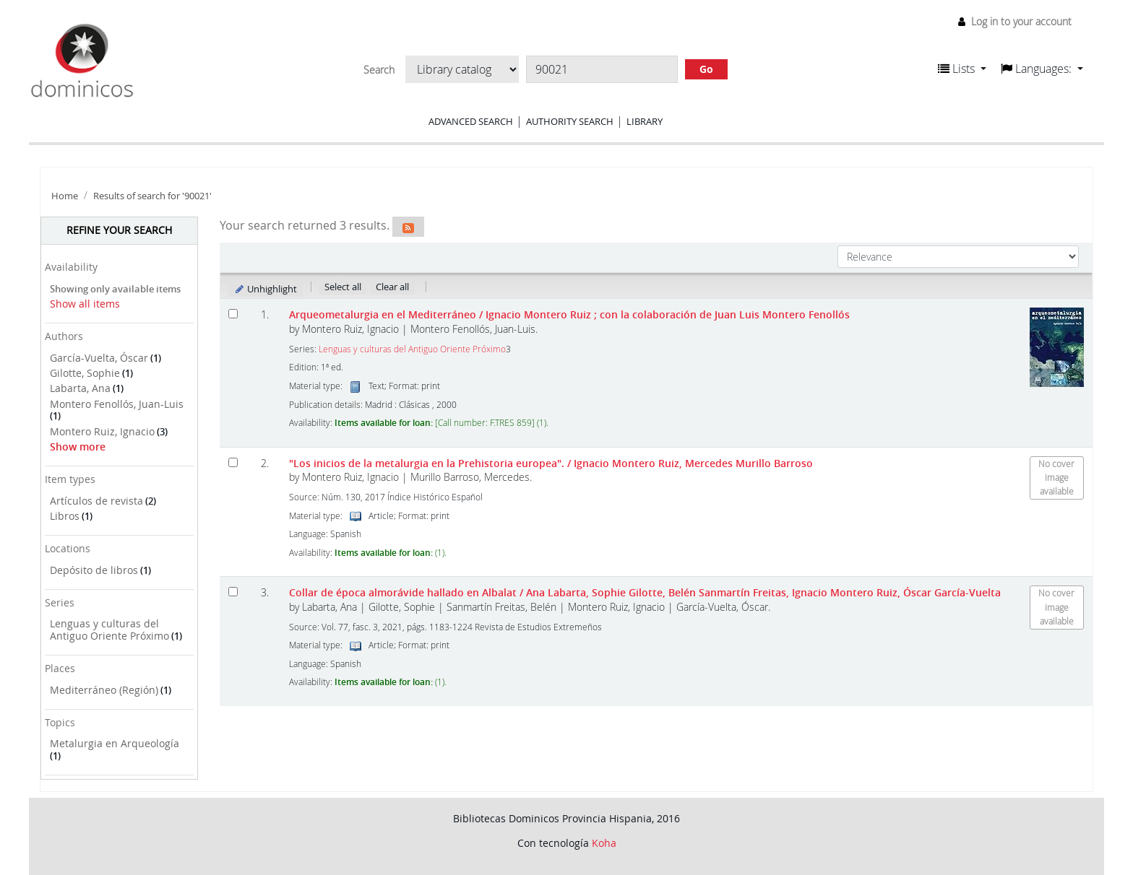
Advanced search (470, 121)
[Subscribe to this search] (408, 227)
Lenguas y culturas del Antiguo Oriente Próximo (109, 630)
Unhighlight (265, 288)
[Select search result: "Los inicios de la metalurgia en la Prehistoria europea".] (233, 462)
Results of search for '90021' (152, 196)
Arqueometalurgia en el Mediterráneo (569, 314)
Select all (342, 286)
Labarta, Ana (80, 388)
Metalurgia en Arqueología (114, 743)
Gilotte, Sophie (85, 373)
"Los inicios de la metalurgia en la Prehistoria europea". (551, 463)
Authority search (569, 121)
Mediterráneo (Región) (104, 690)
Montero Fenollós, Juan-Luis (117, 404)
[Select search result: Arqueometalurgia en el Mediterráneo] (233, 313)
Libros (64, 516)
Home (64, 196)
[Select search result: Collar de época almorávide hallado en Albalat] (233, 591)
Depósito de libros (94, 570)
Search (379, 70)
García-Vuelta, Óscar (99, 358)
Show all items (85, 303)
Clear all (392, 286)
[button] (962, 69)
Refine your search (119, 230)
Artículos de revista (96, 501)
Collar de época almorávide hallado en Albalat (645, 592)
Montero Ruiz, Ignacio (102, 431)
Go (706, 69)
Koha (604, 843)
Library (644, 121)
